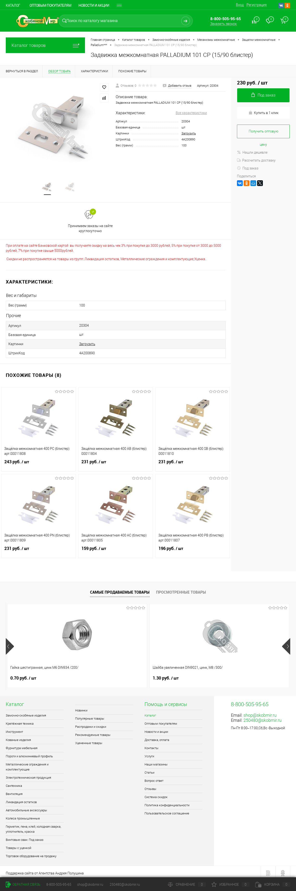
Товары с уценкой (18, 845)
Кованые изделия (18, 737)
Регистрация (257, 5)
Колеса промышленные (23, 816)
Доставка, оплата (157, 737)
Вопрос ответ (154, 778)
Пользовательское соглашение (167, 811)
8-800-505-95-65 (58, 884)
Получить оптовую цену (263, 133)
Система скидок (156, 794)
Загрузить (188, 133)
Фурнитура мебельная (21, 745)
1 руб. (163, 675)
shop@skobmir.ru (260, 712)
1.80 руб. (237, 675)
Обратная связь (23, 884)
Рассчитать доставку (256, 160)
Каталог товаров (45, 45)
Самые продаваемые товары (120, 589)
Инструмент (14, 729)
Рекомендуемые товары (92, 732)
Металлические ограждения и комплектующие (27, 764)
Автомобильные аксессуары (26, 807)
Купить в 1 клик (263, 113)
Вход (240, 5)
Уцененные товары (88, 740)
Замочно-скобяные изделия (26, 713)
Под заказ (247, 168)
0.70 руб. (23, 675)
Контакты (151, 745)
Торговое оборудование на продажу (31, 853)
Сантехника (14, 783)
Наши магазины (156, 762)
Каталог (13, 5)
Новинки (81, 708)
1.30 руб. (94, 675)
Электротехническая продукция (28, 775)
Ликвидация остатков (21, 799)
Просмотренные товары (181, 589)
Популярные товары (89, 716)
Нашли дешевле (252, 152)
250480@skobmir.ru (262, 717)
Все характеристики (191, 113)
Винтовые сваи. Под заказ (24, 837)
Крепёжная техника (20, 721)
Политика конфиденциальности (167, 802)
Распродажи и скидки (90, 724)
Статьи (149, 770)
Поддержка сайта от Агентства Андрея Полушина (45, 871)
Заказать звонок (223, 24)
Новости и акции (156, 729)
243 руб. (38, 462)
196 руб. (192, 548)
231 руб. (115, 462)
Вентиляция (14, 791)
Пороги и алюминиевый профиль (29, 753)
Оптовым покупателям (50, 5)
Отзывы (150, 786)
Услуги (149, 753)
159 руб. (115, 548)
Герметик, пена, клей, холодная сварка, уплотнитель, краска (33, 826)
